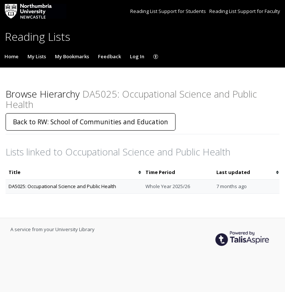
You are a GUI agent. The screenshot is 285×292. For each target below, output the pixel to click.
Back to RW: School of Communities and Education (90, 121)
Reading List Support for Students (168, 11)
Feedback (109, 56)
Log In (137, 56)
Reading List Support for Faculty (244, 11)
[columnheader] (74, 172)
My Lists (36, 56)
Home (11, 56)
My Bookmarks (72, 56)
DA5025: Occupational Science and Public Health (62, 186)
